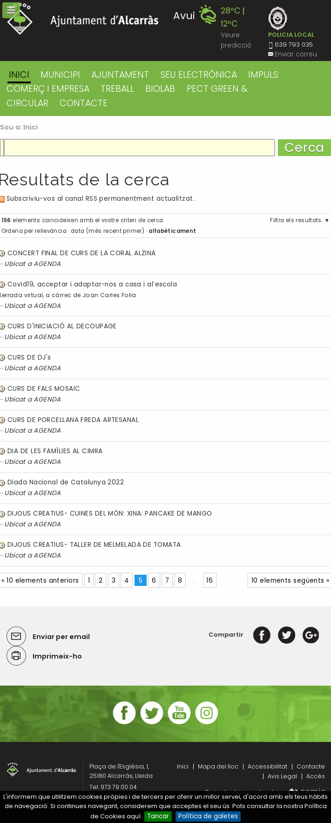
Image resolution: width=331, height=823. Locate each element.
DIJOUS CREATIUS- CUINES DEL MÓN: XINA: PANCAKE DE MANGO (109, 513)
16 (209, 580)
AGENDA (47, 263)
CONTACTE (84, 103)
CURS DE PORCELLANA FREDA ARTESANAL (73, 419)
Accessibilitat (267, 766)
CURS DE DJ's (29, 357)
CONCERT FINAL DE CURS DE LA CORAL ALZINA (81, 253)
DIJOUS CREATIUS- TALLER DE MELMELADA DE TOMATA (94, 544)
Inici (19, 74)
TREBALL (117, 88)
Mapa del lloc (218, 766)
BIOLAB (160, 88)
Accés (315, 776)
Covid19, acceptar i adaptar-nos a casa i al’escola (92, 284)
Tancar (158, 816)
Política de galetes (208, 816)
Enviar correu (296, 54)
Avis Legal (282, 776)
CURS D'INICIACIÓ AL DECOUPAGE (62, 326)
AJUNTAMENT (120, 74)
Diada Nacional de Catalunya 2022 (65, 482)
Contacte (311, 766)
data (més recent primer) (107, 231)
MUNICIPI (60, 74)
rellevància (51, 231)
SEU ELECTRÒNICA (199, 74)
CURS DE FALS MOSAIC (43, 388)
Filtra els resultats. (296, 220)
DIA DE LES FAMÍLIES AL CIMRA (54, 451)
